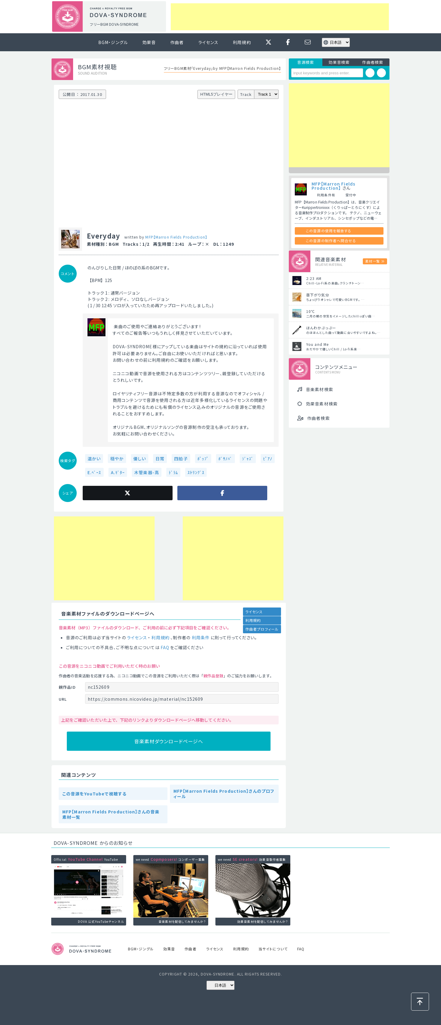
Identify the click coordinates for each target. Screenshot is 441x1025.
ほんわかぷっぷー (321, 327)
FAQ (165, 647)
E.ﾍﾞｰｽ (94, 472)
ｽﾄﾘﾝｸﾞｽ (196, 472)
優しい (139, 459)
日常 (159, 459)
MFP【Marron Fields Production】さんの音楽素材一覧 (110, 814)
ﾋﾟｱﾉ (267, 459)
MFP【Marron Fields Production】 (176, 236)
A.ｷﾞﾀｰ (118, 472)
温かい (94, 459)
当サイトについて (273, 948)
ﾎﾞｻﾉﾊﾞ (225, 459)
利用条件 (201, 637)
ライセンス (208, 42)
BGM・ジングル (113, 42)
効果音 (149, 42)
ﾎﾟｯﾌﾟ (203, 459)
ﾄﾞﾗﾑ (173, 472)
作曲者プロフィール (262, 628)
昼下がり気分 (317, 294)
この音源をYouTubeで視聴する (94, 794)
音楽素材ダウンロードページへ (168, 741)
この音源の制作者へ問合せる (331, 240)
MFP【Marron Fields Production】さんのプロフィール (223, 793)
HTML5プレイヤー (216, 94)
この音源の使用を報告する (328, 230)
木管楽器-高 (146, 472)
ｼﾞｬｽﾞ (247, 459)
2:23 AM (313, 278)
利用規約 (242, 42)
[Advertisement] (280, 16)
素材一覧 (372, 261)
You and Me (317, 344)
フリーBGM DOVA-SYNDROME (114, 24)
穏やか (116, 459)
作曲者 (177, 42)
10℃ (310, 311)
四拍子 (181, 459)
